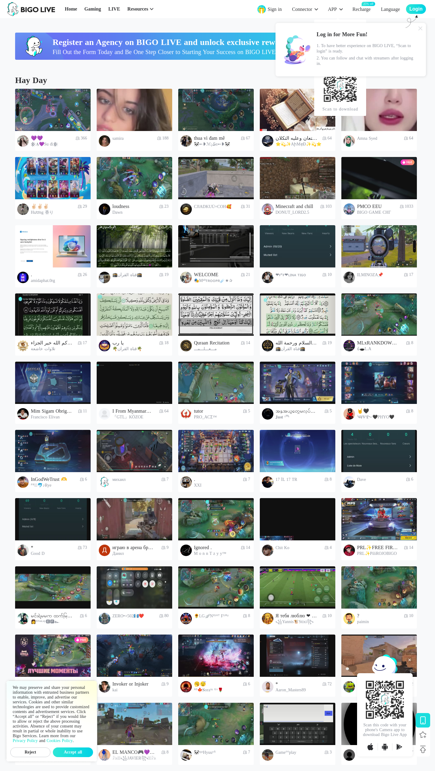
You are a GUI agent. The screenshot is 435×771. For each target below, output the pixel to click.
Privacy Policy (25, 740)
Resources (137, 8)
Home (71, 8)
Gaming (92, 8)
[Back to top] (423, 749)
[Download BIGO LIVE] (423, 720)
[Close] (420, 28)
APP (332, 9)
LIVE (114, 8)
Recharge (362, 9)
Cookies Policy (59, 740)
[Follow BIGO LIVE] (423, 735)
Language (390, 9)
